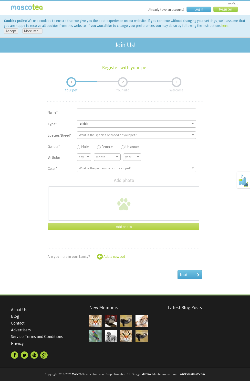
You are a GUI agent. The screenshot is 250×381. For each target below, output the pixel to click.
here (224, 26)
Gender (54, 147)
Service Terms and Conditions (37, 336)
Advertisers (21, 330)
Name (53, 112)
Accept (11, 31)
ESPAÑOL (233, 3)
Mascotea (78, 374)
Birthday (54, 157)
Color (52, 169)
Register (225, 9)
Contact (18, 323)
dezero (146, 374)
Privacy (17, 343)
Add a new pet (111, 257)
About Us (19, 309)
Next (189, 275)
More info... (32, 31)
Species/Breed (59, 135)
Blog (15, 316)
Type (52, 124)
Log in (198, 9)
